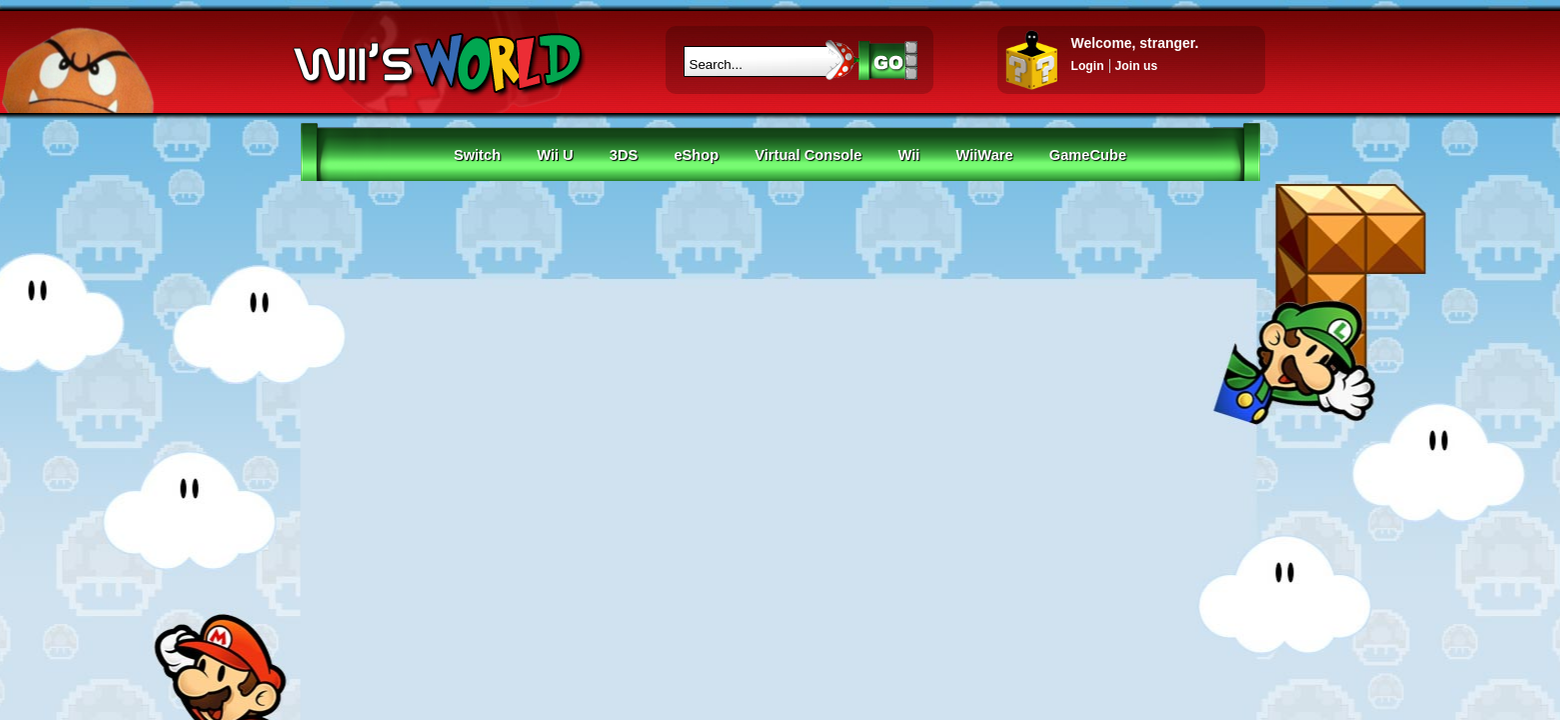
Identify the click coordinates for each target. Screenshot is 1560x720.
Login (1087, 66)
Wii (909, 155)
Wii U (555, 155)
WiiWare (984, 155)
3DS (624, 155)
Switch (477, 155)
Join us (1136, 66)
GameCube (1087, 155)
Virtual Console (808, 155)
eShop (696, 155)
